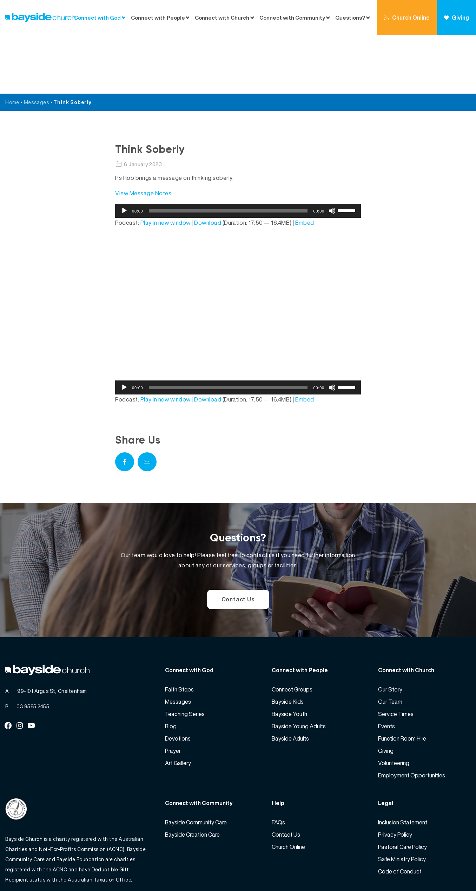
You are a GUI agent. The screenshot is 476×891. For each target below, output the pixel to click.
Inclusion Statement (402, 764)
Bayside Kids (288, 643)
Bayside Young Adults (299, 667)
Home (12, 43)
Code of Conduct (400, 813)
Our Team (390, 643)
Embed (304, 164)
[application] (238, 152)
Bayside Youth (289, 655)
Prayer (173, 692)
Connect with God (97, 17)
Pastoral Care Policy (402, 788)
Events (386, 667)
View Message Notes (143, 134)
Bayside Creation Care (192, 776)
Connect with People (158, 17)
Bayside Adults (290, 680)
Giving (456, 17)
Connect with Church (222, 17)
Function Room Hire (402, 680)
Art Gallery (178, 704)
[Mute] (332, 152)
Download (207, 164)
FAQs (278, 764)
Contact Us (238, 540)
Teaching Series (185, 655)
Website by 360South (445, 870)
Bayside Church (42, 870)
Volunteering (393, 704)
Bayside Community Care (196, 764)
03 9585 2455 (32, 648)
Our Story (390, 631)
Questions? (350, 17)
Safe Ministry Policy (402, 800)
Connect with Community (292, 17)
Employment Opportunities (411, 717)
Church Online (407, 17)
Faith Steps (179, 631)
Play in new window (165, 164)
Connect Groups (292, 631)
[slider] (228, 152)
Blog (171, 667)
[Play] (124, 152)
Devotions (178, 680)
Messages (36, 43)
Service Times (396, 655)
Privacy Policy (395, 776)
